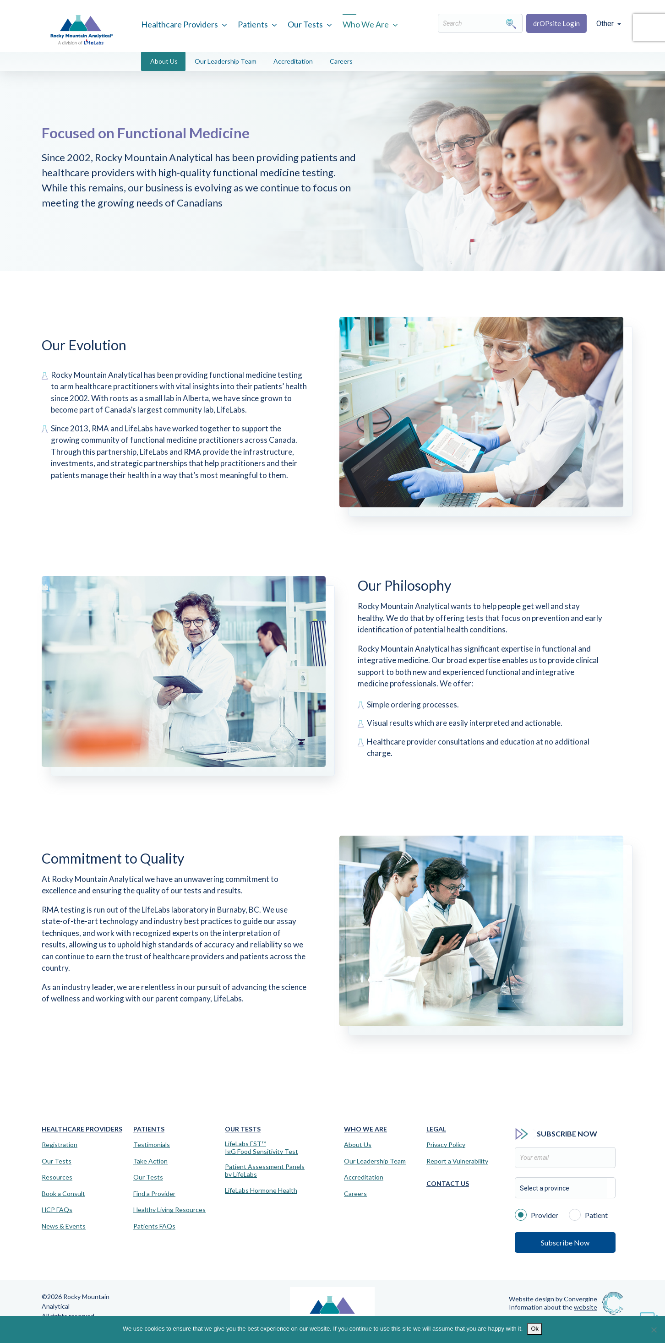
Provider (536, 1214)
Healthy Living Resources (169, 1209)
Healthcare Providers (179, 24)
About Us (164, 61)
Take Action (150, 1161)
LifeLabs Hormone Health (261, 1190)
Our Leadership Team (225, 61)
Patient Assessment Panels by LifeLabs (265, 1170)
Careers (341, 61)
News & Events (64, 1226)
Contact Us (447, 1183)
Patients (253, 24)
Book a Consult (63, 1193)
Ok (535, 1328)
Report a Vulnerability (457, 1161)
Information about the (553, 1307)
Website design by (553, 1299)
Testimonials (151, 1144)
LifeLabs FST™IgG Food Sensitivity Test (261, 1147)
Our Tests (305, 24)
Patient (588, 1214)
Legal (436, 1129)
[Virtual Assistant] (649, 1315)
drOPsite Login (556, 23)
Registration (59, 1144)
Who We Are (366, 24)
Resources (57, 1177)
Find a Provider (154, 1193)
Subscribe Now (565, 1242)
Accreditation (293, 61)
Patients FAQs (154, 1226)
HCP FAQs (57, 1209)
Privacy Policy (445, 1144)
